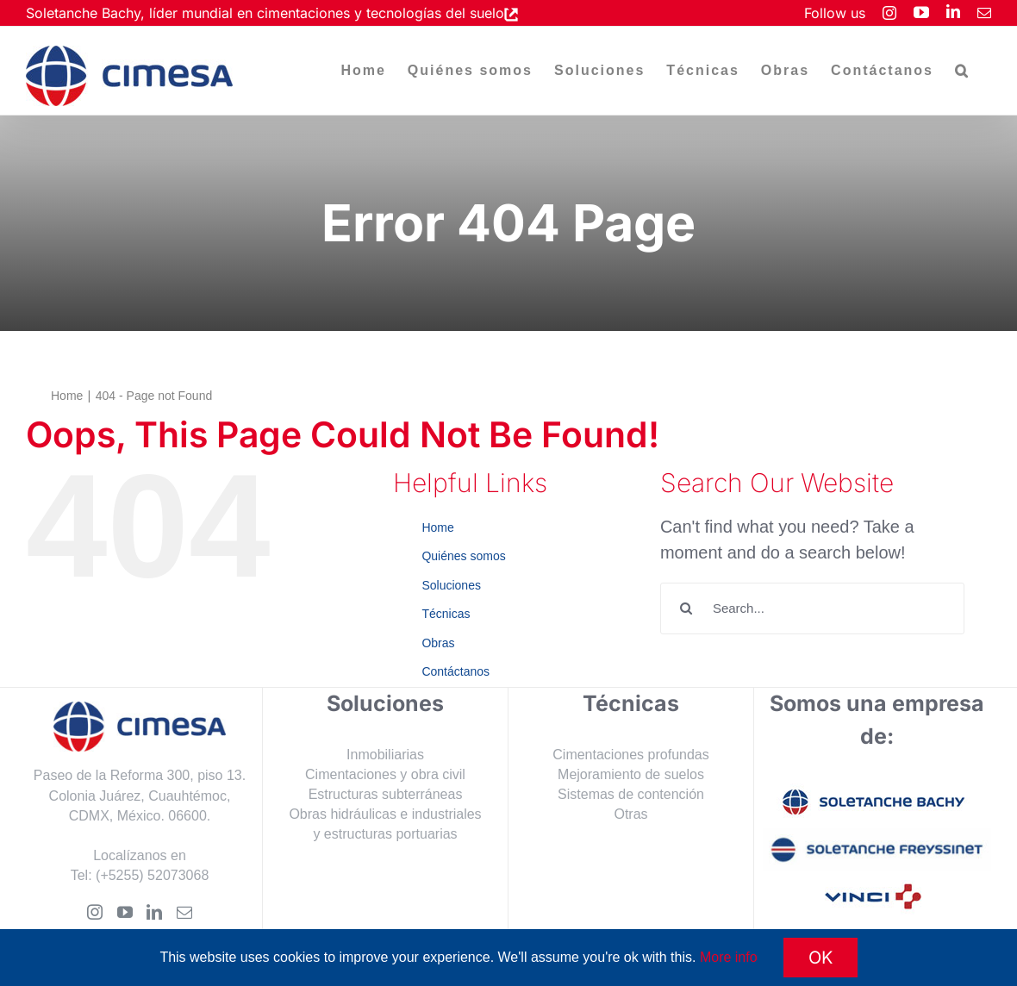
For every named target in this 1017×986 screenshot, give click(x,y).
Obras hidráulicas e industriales (385, 814)
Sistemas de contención (631, 794)
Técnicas (445, 614)
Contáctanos (455, 671)
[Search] (686, 608)
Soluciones (451, 585)
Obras (437, 643)
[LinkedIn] (154, 912)
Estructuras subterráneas (386, 794)
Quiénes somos (463, 556)
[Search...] (812, 608)
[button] (962, 71)
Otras (630, 814)
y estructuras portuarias (385, 834)
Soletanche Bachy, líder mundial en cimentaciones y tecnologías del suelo (265, 13)
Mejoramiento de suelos (631, 774)
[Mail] (184, 912)
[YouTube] (125, 912)
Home (437, 527)
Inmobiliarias (385, 754)
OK (820, 957)
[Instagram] (95, 912)
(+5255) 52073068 (152, 875)
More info (729, 957)
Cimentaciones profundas (630, 754)
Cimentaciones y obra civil (385, 774)
